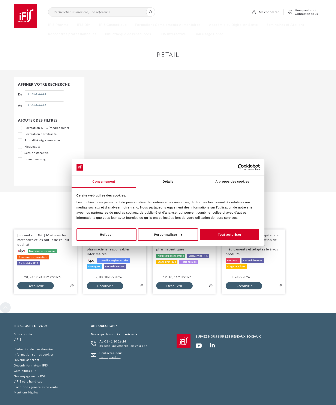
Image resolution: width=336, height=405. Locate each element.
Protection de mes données (34, 349)
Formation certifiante (40, 134)
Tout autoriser (229, 234)
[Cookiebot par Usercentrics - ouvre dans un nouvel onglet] (241, 167)
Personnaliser (168, 234)
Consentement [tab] (103, 181)
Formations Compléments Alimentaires (167, 24)
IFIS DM (84, 24)
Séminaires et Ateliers (285, 24)
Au (20, 105)
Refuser (106, 234)
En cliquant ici (110, 357)
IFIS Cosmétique (113, 24)
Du (20, 94)
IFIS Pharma (58, 24)
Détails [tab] (168, 181)
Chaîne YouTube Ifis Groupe (199, 347)
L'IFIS (17, 339)
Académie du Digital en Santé (233, 24)
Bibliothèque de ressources (128, 34)
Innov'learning (35, 159)
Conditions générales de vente (36, 387)
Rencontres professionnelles (72, 34)
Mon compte (23, 334)
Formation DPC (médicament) (46, 128)
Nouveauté (32, 146)
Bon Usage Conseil (210, 34)
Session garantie (36, 153)
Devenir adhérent (26, 360)
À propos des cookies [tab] (232, 181)
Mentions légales (26, 392)
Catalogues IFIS (25, 370)
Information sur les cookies (34, 354)
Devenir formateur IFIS (31, 365)
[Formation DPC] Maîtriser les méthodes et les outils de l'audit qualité (43, 239)
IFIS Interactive (172, 34)
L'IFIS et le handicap (28, 381)
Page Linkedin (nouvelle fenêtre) (212, 346)
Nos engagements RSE (30, 376)
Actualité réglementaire (42, 140)
